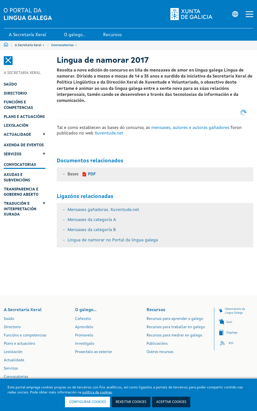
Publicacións (157, 344)
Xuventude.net (109, 133)
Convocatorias (64, 45)
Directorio (12, 327)
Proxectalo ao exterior (93, 352)
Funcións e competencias (25, 335)
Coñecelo (83, 319)
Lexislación (13, 352)
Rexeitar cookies (131, 402)
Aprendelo (84, 327)
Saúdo (9, 319)
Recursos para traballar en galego (176, 327)
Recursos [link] (112, 35)
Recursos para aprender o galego (175, 319)
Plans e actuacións (19, 344)
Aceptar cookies (171, 402)
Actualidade (14, 360)
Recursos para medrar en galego (174, 335)
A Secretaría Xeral (29, 45)
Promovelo (84, 335)
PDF (92, 174)
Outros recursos (160, 352)
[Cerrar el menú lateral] (8, 60)
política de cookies (97, 392)
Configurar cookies (87, 402)
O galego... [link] (75, 35)
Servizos (11, 369)
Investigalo (84, 344)
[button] (249, 14)
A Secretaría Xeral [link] (27, 35)
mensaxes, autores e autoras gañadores (189, 128)
